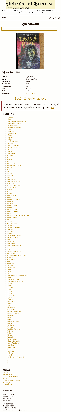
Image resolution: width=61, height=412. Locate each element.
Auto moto (10, 132)
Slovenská (10, 315)
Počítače (9, 273)
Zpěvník (9, 355)
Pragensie (10, 287)
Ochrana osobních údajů (11, 380)
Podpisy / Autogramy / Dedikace (17, 275)
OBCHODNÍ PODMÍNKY (11, 376)
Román (9, 305)
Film (8, 191)
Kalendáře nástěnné (13, 227)
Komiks (9, 233)
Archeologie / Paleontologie (16, 122)
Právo (9, 289)
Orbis (8, 261)
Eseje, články (11, 183)
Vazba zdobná (11, 337)
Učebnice (10, 331)
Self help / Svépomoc (14, 311)
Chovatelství (11, 154)
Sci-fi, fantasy (30, 93)
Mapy (8, 239)
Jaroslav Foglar (12, 223)
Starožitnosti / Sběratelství (16, 357)
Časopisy (10, 144)
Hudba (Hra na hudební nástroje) (18, 215)
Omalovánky (11, 259)
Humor (9, 219)
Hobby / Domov (12, 209)
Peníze (9, 269)
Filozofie (9, 193)
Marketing (10, 241)
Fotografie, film (12, 195)
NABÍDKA (6, 372)
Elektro (9, 177)
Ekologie (10, 173)
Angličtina (10, 118)
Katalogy (10, 229)
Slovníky (9, 317)
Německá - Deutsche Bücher (16, 255)
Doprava (10, 168)
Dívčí (8, 162)
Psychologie (11, 301)
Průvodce (10, 299)
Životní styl (10, 349)
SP (7, 361)
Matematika (11, 243)
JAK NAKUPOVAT (9, 374)
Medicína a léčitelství (14, 245)
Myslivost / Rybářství (14, 251)
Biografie (10, 138)
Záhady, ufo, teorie (13, 341)
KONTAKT (6, 382)
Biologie (9, 140)
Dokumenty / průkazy (14, 166)
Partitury (10, 265)
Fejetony (9, 189)
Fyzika (9, 197)
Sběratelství (11, 307)
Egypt (9, 172)
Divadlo (9, 160)
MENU (3, 18)
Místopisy (10, 247)
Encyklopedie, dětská (14, 181)
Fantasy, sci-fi (11, 187)
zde (52, 107)
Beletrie (9, 136)
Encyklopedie (11, 179)
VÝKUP (5, 378)
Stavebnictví (11, 325)
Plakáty (9, 271)
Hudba (9, 213)
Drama (9, 170)
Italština (9, 221)
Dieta (8, 158)
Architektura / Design (14, 124)
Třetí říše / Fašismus (13, 329)
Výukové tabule (12, 339)
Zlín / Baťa (10, 351)
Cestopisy (10, 150)
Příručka (9, 297)
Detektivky (10, 156)
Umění (9, 333)
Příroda (9, 291)
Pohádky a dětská (13, 279)
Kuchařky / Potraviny (14, 235)
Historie (9, 207)
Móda (9, 249)
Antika (9, 120)
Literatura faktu (12, 237)
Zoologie (10, 353)
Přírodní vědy (11, 295)
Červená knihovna (13, 146)
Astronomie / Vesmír (14, 128)
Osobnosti (10, 263)
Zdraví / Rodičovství (13, 343)
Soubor (9, 319)
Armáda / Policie (12, 126)
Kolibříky (10, 231)
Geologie (10, 201)
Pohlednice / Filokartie (14, 281)
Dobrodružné (11, 164)
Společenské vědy (13, 321)
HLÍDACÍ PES (7, 384)
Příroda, (9, 293)
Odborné (10, 257)
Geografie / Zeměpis (13, 199)
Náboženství (11, 253)
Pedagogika (11, 267)
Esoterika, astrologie (14, 185)
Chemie (9, 152)
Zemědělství (11, 345)
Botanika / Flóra (12, 142)
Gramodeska (11, 203)
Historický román (12, 205)
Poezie (9, 277)
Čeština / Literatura (13, 148)
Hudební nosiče (12, 217)
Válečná (9, 335)
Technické (10, 327)
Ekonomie (10, 175)
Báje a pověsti (11, 134)
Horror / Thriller (12, 211)
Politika (9, 283)
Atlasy (9, 130)
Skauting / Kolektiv (13, 313)
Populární (10, 285)
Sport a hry (10, 323)
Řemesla (9, 303)
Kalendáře (10, 225)
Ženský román (11, 347)
